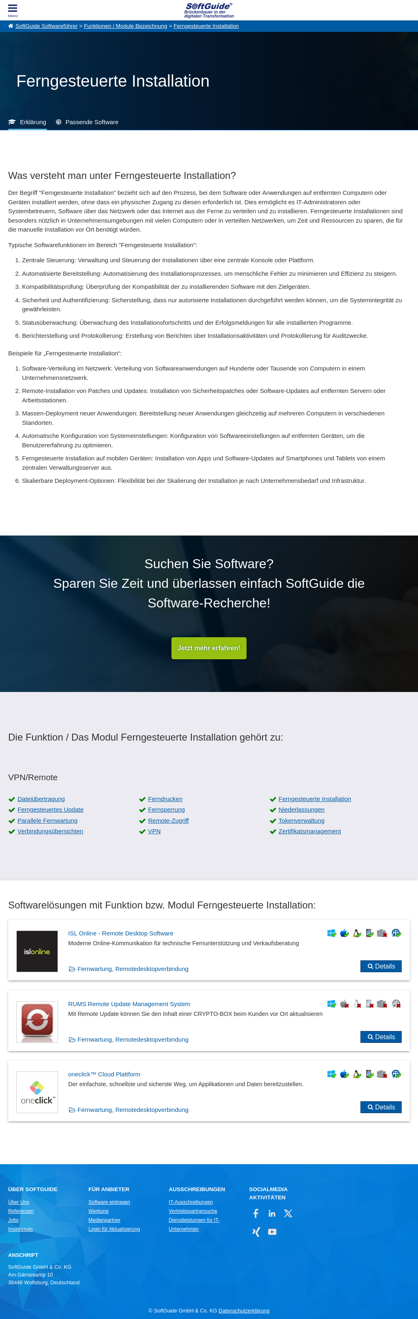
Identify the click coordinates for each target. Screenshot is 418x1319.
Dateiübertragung (41, 798)
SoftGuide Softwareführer (47, 26)
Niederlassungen (302, 809)
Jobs (13, 1220)
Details (385, 966)
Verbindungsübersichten (50, 831)
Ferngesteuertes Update (51, 809)
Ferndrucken (165, 798)
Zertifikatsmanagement (310, 831)
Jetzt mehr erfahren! (209, 648)
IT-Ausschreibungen (191, 1202)
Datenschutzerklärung (244, 1311)
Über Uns (18, 1202)
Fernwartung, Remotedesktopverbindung (133, 969)
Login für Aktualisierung (114, 1229)
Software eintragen (109, 1202)
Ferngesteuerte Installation (206, 26)
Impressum (20, 1229)
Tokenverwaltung (302, 820)
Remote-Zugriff (168, 820)
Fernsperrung (166, 809)
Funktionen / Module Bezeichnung (125, 26)
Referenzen (21, 1211)
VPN (154, 831)
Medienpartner (104, 1220)
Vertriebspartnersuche (193, 1211)
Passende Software (91, 121)
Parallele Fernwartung (48, 820)
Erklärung (33, 121)
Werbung (99, 1211)
